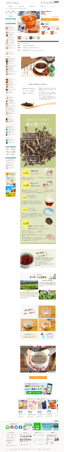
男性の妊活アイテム (9, 137)
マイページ (44, 3)
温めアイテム (8, 95)
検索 (15, 20)
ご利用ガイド (43, 6)
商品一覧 (10, 6)
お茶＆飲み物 (12, 8)
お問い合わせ (32, 6)
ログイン (10, 14)
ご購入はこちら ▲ (38, 377)
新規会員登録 (11, 16)
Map (47, 440)
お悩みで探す (21, 6)
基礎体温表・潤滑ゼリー (10, 116)
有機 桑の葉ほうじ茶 (16, 8)
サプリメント (8, 25)
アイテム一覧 (8, 8)
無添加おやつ (8, 77)
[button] (17, 408)
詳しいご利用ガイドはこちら (11, 445)
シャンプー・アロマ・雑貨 (10, 124)
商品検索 (42, 3)
